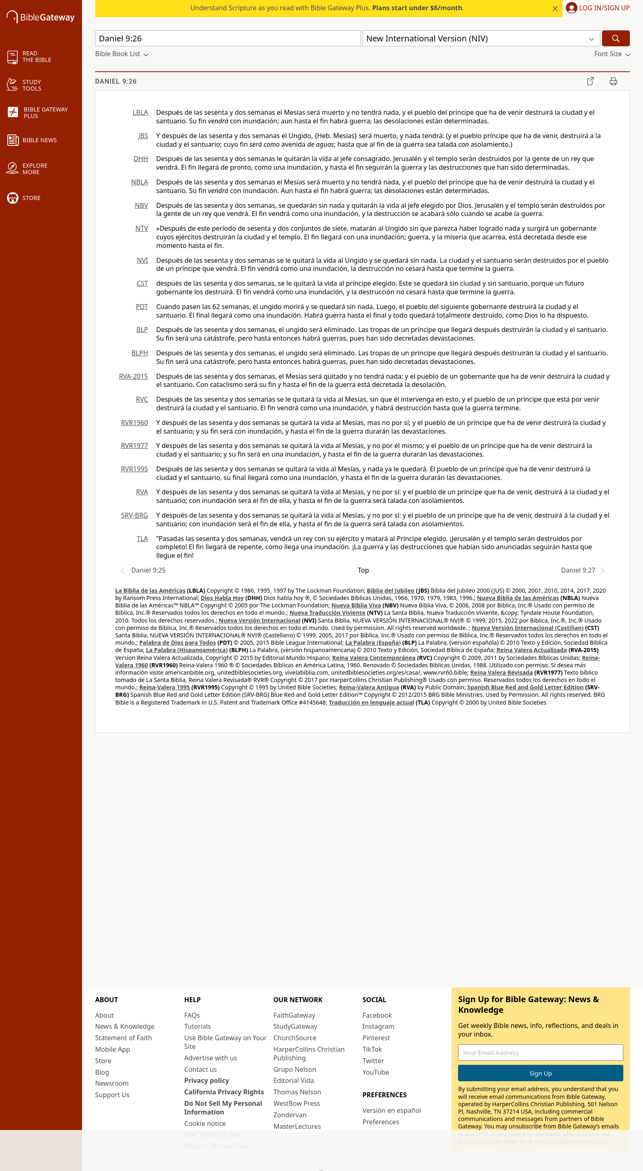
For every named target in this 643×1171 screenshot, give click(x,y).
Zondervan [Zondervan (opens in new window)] (290, 1114)
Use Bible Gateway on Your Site (225, 1042)
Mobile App (112, 1049)
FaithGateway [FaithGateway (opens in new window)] (294, 1015)
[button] (596, 8)
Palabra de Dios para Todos (177, 642)
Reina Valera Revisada (501, 672)
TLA (142, 538)
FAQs (192, 1015)
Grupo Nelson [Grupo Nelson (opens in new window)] (295, 1069)
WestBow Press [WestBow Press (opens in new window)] (297, 1103)
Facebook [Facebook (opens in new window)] (377, 1015)
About (104, 1015)
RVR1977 (134, 445)
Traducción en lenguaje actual (371, 702)
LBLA (140, 112)
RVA (142, 491)
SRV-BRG (134, 515)
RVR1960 (134, 422)
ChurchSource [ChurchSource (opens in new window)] (295, 1037)
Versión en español (392, 1110)
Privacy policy (206, 1080)
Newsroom (112, 1083)
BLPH (140, 352)
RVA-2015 (133, 376)
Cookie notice (205, 1123)
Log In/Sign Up (604, 8)
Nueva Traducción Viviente (328, 612)
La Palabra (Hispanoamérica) (187, 650)
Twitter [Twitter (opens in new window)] (373, 1060)
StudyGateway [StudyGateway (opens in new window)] (295, 1026)
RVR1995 (134, 468)
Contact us (200, 1069)
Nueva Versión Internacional (259, 620)
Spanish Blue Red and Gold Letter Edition (525, 687)
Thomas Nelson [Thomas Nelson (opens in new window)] (298, 1091)
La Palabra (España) (373, 642)
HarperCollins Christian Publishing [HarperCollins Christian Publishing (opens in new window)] (309, 1053)
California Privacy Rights (224, 1091)
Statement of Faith (123, 1037)
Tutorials (197, 1026)
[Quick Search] (228, 38)
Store (103, 1060)
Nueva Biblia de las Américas (518, 598)
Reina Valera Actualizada (532, 650)
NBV (141, 205)
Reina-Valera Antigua (369, 687)
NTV (141, 228)
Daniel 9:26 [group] (116, 81)
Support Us (112, 1094)
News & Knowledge (125, 1026)
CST (142, 283)
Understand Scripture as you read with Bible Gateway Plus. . (327, 7)
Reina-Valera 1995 (164, 687)
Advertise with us (210, 1057)
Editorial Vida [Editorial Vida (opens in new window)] (294, 1080)
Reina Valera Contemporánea (373, 658)
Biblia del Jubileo (391, 590)
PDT (142, 306)
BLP (142, 329)
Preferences (381, 1121)
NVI (142, 260)
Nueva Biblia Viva (356, 605)
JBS (143, 135)
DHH (141, 158)
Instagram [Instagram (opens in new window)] (378, 1026)
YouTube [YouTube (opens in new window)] (376, 1072)
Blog (102, 1072)
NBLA (139, 181)
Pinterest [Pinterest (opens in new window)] (376, 1037)
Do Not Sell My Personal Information (223, 1107)
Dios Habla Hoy (222, 598)
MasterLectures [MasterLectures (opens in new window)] (297, 1126)
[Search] (616, 38)
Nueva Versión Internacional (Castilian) (528, 628)
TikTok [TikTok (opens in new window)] (372, 1049)
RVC (142, 399)
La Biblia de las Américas (150, 590)
